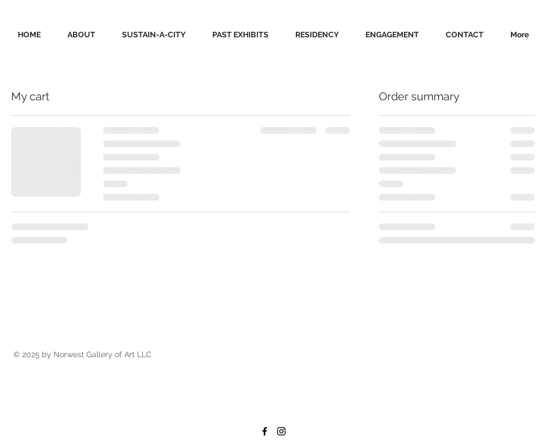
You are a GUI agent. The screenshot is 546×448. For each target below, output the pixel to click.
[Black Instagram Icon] (281, 431)
